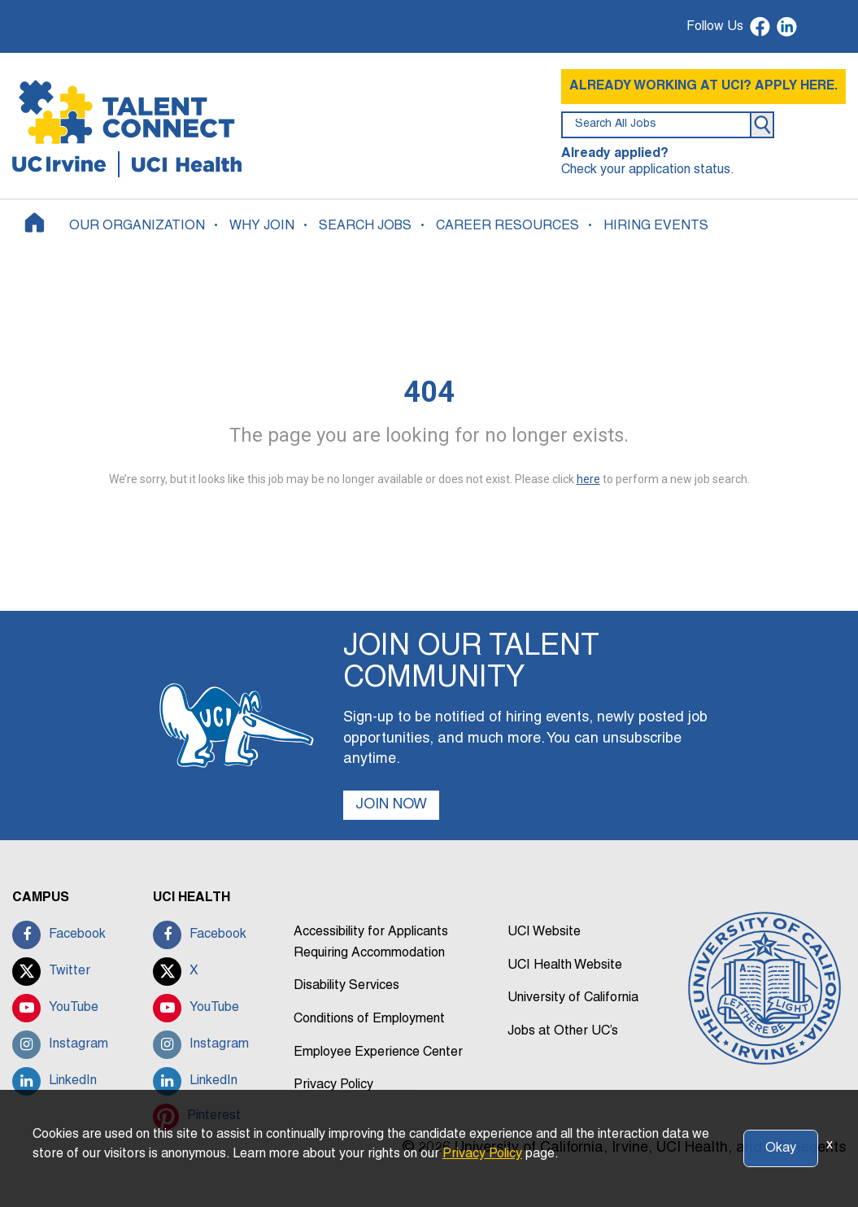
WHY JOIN (261, 226)
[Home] (34, 222)
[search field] (656, 125)
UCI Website (544, 932)
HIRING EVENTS (655, 226)
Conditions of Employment (369, 1019)
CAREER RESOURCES (507, 226)
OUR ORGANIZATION (137, 226)
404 (429, 392)
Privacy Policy (333, 1085)
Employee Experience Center (378, 1052)
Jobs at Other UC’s (562, 1031)
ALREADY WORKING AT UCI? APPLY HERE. (703, 86)
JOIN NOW (391, 805)
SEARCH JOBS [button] (365, 226)
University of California (572, 998)
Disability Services (346, 985)
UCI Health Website (564, 965)
